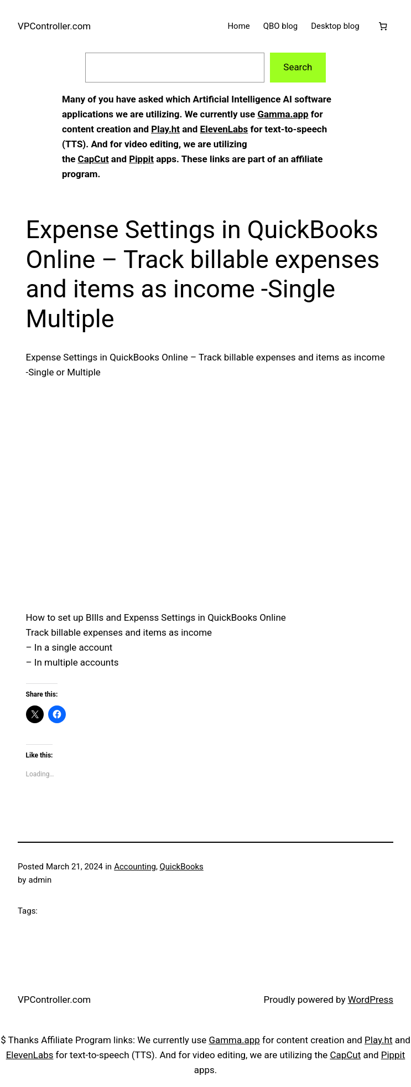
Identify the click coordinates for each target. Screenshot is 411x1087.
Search (297, 67)
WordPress (370, 999)
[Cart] (383, 26)
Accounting (135, 867)
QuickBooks (182, 867)
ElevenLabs (224, 129)
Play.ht (165, 129)
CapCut (93, 158)
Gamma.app (282, 114)
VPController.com (54, 26)
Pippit (141, 158)
